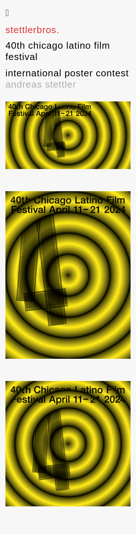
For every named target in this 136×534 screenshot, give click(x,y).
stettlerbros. (32, 29)
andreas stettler (40, 84)
